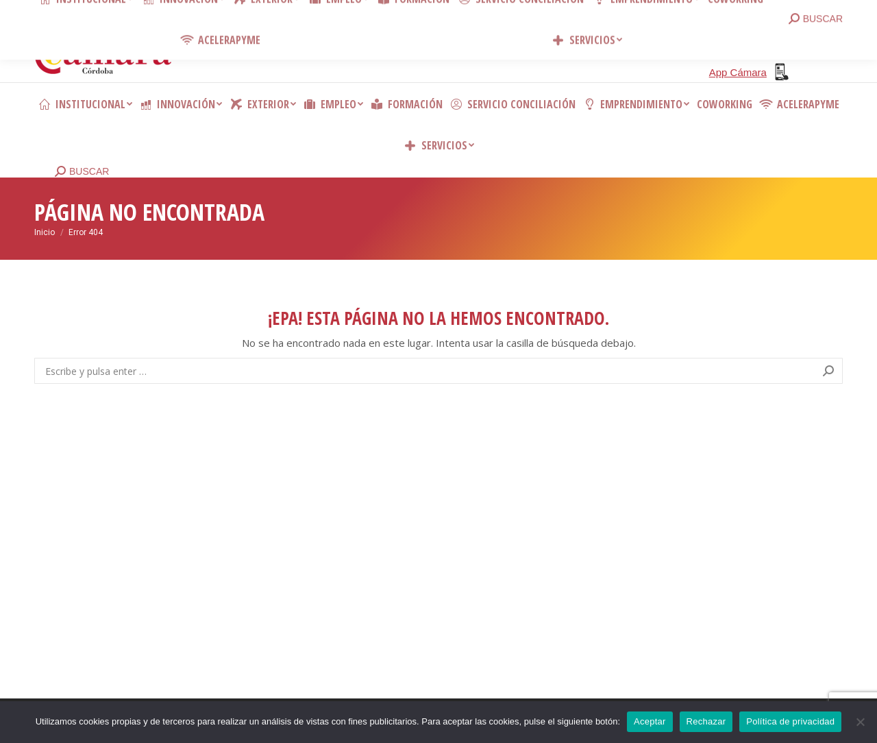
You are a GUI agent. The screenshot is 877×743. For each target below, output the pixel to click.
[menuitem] (85, 104)
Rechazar (706, 721)
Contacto (240, 14)
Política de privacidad (790, 721)
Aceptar (650, 721)
